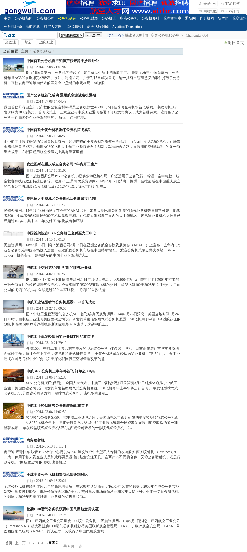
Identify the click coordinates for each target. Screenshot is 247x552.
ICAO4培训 (74, 27)
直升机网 (207, 18)
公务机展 (109, 18)
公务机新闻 (24, 18)
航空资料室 (172, 18)
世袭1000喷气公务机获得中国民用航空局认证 (63, 509)
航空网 (223, 18)
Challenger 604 (197, 35)
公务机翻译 (13, 27)
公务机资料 (151, 18)
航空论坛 (239, 18)
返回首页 (236, 43)
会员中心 (210, 4)
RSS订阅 (232, 11)
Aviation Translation (127, 27)
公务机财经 (89, 18)
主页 (7, 18)
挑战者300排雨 (136, 35)
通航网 (190, 18)
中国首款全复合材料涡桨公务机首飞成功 (59, 130)
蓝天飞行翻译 (98, 27)
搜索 (93, 35)
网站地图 (210, 11)
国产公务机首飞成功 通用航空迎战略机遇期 (61, 95)
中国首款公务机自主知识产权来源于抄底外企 (63, 61)
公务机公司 (46, 18)
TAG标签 (232, 4)
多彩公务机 (129, 18)
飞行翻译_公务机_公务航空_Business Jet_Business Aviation (30, 7)
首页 (8, 543)
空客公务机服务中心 (167, 35)
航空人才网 (53, 27)
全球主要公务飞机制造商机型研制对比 (57, 475)
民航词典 (32, 27)
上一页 (20, 543)
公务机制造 (67, 18)
